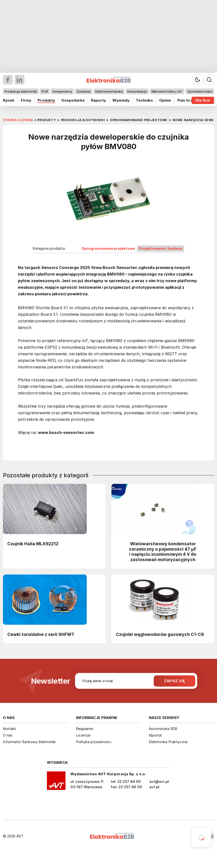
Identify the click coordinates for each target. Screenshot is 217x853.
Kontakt (9, 728)
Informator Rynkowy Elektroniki (29, 741)
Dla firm (202, 100)
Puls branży (188, 100)
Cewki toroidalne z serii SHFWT (40, 634)
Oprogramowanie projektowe (108, 248)
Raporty (98, 100)
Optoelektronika (199, 91)
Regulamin (84, 728)
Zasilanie (84, 91)
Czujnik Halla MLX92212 (32, 543)
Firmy (26, 100)
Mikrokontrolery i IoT (167, 91)
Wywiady (121, 100)
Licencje (83, 735)
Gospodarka (73, 100)
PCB (45, 91)
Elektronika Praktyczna (168, 741)
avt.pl (154, 787)
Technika (144, 100)
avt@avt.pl (159, 781)
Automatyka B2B (163, 728)
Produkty (46, 100)
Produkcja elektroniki (21, 91)
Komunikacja (137, 91)
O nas (7, 735)
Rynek (8, 100)
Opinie (165, 100)
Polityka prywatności (93, 741)
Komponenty (62, 91)
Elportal (155, 735)
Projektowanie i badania (160, 248)
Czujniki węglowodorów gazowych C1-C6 (160, 634)
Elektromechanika (109, 91)
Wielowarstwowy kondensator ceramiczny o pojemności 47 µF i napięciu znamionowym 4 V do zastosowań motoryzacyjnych (162, 551)
